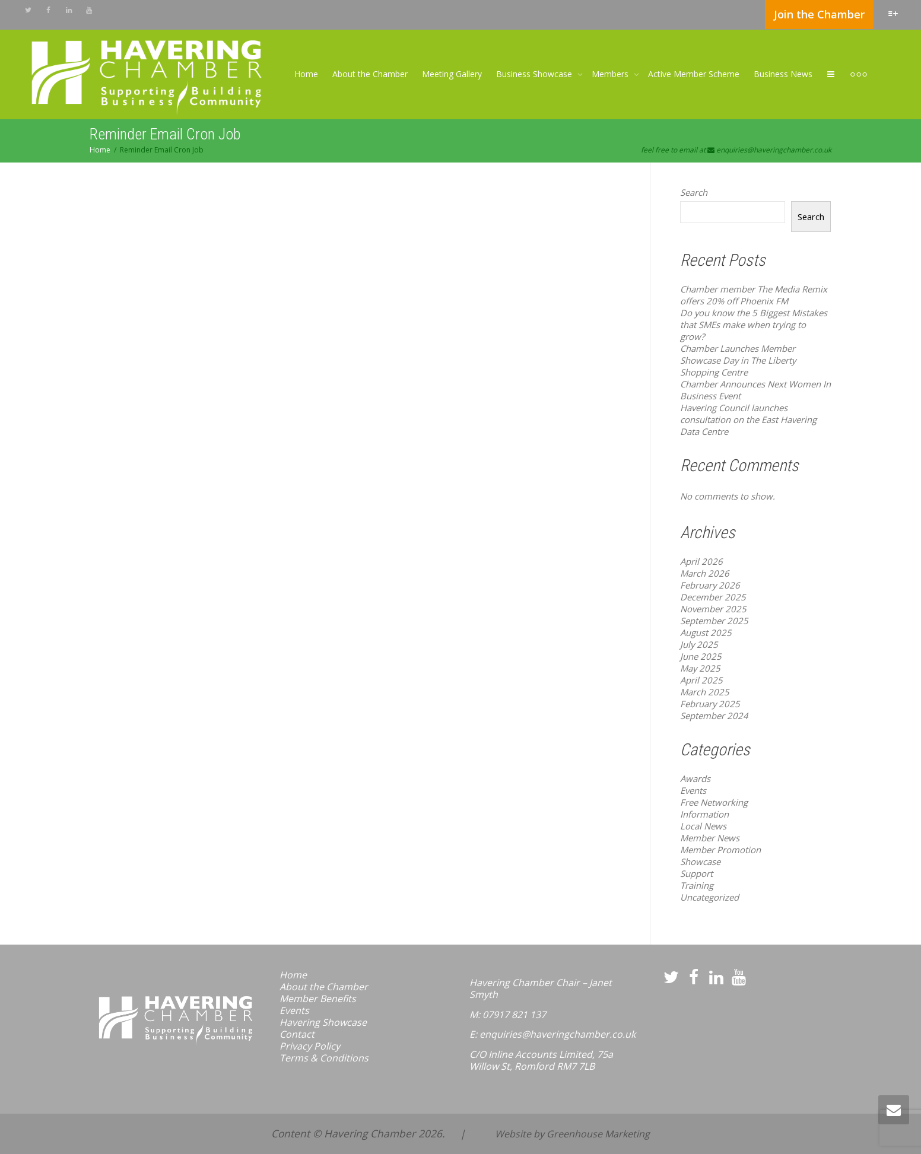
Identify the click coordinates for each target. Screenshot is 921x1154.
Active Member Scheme (693, 74)
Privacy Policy (310, 1046)
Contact (297, 1034)
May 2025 (700, 668)
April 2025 (701, 680)
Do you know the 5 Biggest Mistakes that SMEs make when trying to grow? (753, 324)
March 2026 (704, 573)
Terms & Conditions (324, 1057)
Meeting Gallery (452, 74)
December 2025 (713, 597)
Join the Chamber (819, 14)
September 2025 (714, 621)
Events (693, 790)
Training (696, 885)
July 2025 (699, 644)
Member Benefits (318, 998)
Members (611, 74)
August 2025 (706, 632)
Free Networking (714, 802)
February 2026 (710, 585)
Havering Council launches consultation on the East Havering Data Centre (748, 419)
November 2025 (713, 609)
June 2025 (701, 656)
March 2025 (704, 692)
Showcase (700, 861)
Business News (783, 74)
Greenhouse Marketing (598, 1133)
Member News (709, 838)
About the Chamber (370, 74)
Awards (695, 778)
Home (306, 74)
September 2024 (714, 715)
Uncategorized (709, 897)
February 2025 (710, 704)
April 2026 (701, 561)
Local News (703, 826)
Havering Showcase (323, 1022)
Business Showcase (535, 74)
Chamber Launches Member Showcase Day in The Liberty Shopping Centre (738, 360)
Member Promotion (720, 850)
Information (704, 814)
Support (696, 873)
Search (693, 192)
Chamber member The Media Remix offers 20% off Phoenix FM (753, 295)
